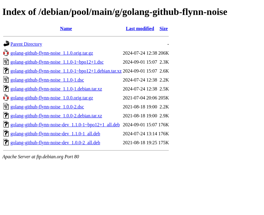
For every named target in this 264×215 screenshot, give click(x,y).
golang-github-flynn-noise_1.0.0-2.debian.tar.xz (56, 115)
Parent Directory (26, 44)
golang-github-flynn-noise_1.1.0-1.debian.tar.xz (56, 88)
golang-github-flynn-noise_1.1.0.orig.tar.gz (51, 53)
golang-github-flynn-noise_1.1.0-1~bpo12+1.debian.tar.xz (66, 70)
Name (66, 28)
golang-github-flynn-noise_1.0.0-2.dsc (47, 106)
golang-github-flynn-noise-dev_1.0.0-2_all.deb (55, 142)
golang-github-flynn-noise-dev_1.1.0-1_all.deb (55, 133)
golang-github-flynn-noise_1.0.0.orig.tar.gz (51, 97)
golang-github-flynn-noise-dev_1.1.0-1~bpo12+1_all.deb (65, 124)
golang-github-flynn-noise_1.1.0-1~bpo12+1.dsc (57, 61)
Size (164, 28)
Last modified (140, 28)
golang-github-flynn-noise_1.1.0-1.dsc (47, 79)
